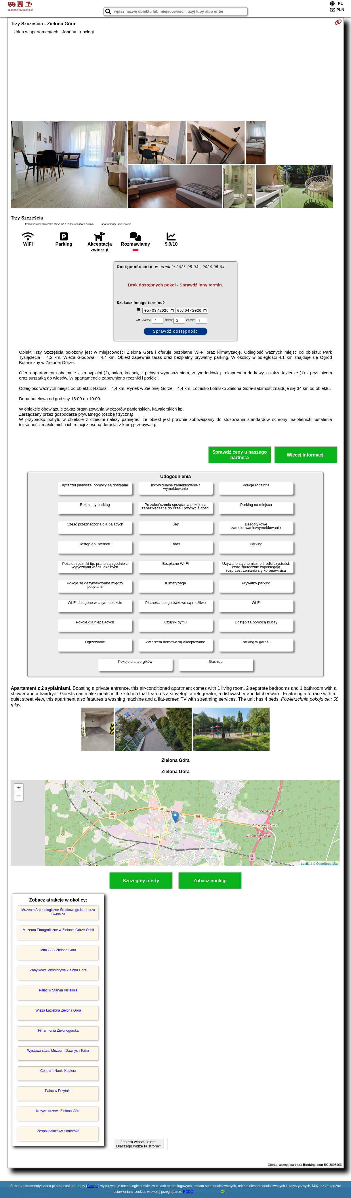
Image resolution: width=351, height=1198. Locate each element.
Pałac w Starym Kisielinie (58, 990)
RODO (188, 1192)
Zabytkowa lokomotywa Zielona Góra (58, 970)
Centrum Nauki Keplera (58, 1071)
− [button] (19, 796)
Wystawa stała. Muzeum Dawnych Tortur (58, 1051)
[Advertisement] (175, 77)
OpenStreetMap (327, 863)
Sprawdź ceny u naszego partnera (239, 455)
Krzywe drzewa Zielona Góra (58, 1111)
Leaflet (305, 863)
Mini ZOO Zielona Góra (58, 950)
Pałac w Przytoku (58, 1091)
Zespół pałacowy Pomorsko (58, 1131)
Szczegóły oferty (141, 880)
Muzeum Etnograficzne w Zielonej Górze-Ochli (58, 930)
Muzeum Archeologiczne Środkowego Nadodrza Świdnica (58, 912)
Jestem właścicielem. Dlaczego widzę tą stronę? (138, 1144)
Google (92, 1186)
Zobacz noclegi (210, 880)
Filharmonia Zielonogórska (58, 1030)
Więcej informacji (306, 454)
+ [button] (19, 788)
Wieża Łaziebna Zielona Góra (58, 1010)
